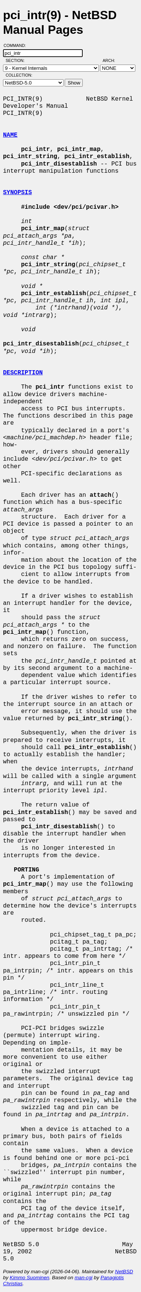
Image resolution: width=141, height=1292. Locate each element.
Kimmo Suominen (29, 1277)
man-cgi (83, 1277)
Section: (17, 60)
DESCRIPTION (23, 373)
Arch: (112, 60)
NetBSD (124, 1271)
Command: (17, 45)
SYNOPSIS (17, 192)
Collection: (19, 75)
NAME (10, 135)
